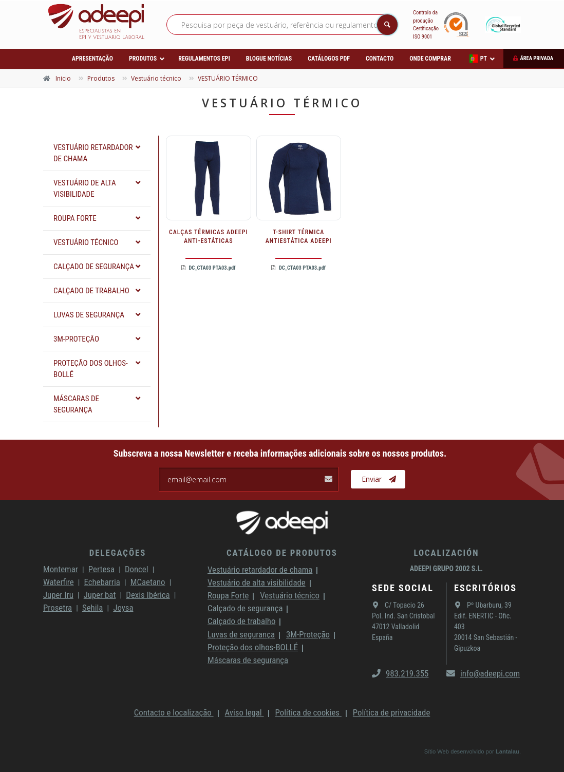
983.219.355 (400, 673)
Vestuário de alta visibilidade (257, 582)
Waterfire (58, 582)
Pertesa (101, 569)
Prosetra (57, 607)
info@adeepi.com (483, 673)
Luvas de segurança (241, 634)
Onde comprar (429, 58)
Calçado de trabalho (241, 621)
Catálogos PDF (329, 58)
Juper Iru (58, 595)
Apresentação (92, 58)
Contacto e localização (174, 712)
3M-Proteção (308, 634)
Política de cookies (308, 712)
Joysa (123, 607)
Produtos (143, 58)
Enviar (379, 479)
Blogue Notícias (269, 58)
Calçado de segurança (245, 608)
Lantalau (507, 751)
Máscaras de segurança (248, 660)
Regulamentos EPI (204, 58)
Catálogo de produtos (282, 553)
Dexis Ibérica (148, 595)
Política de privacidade (391, 712)
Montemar (60, 569)
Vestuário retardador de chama (260, 569)
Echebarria (102, 582)
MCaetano (147, 582)
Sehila (92, 607)
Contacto (379, 58)
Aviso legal (244, 712)
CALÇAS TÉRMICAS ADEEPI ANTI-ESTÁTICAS (208, 236)
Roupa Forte (228, 595)
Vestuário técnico (289, 595)
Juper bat (100, 595)
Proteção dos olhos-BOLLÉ (253, 647)
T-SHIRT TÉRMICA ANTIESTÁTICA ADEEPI (299, 236)
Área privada (536, 58)
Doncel (136, 569)
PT (478, 58)
